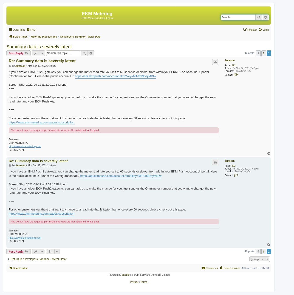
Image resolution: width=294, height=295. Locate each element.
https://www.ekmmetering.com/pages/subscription (41, 122)
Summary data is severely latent (39, 46)
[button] (258, 53)
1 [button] (263, 53)
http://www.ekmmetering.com (25, 146)
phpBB (125, 274)
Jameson (230, 60)
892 (234, 65)
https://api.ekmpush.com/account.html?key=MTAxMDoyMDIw (115, 76)
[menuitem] (30, 29)
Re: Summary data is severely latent (42, 61)
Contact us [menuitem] (210, 267)
